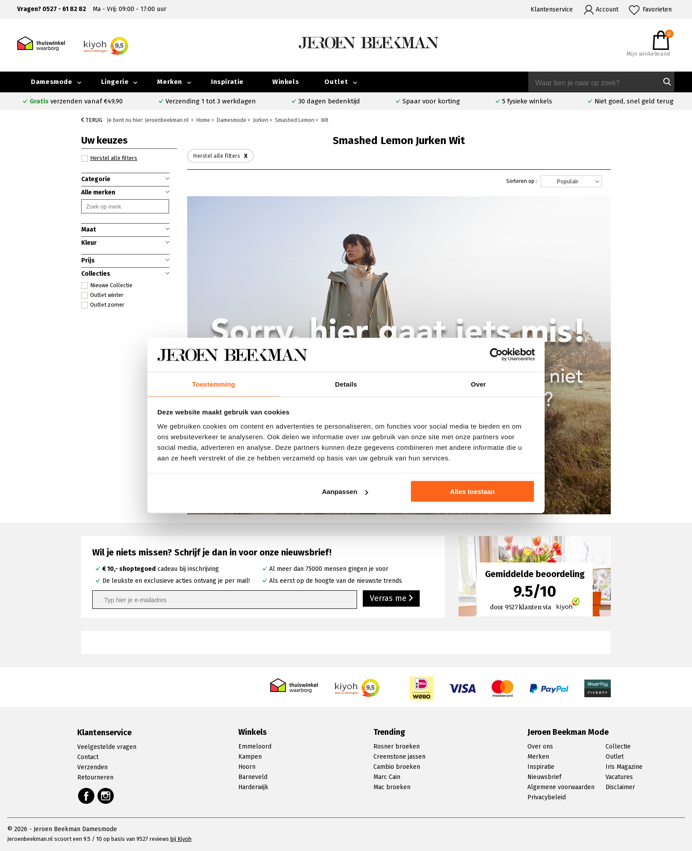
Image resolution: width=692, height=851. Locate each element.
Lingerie (115, 82)
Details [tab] (346, 383)
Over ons (540, 746)
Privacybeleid (546, 797)
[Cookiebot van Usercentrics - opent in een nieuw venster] (496, 354)
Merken (169, 82)
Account (607, 9)
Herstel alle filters (109, 158)
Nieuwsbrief (544, 777)
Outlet (336, 82)
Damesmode (51, 82)
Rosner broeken (396, 746)
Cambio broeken (396, 767)
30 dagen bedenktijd (329, 101)
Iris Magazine (624, 767)
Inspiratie (227, 82)
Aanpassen (345, 492)
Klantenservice (551, 9)
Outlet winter (102, 295)
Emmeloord (254, 746)
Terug (91, 120)
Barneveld (252, 777)
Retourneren (95, 777)
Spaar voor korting (431, 101)
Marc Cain (386, 777)
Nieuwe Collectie (106, 285)
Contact (87, 757)
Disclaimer (620, 787)
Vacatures (619, 777)
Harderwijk (253, 787)
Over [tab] (478, 383)
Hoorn (247, 767)
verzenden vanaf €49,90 (76, 101)
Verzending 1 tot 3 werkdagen (210, 101)
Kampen (250, 756)
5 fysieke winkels (527, 101)
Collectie (618, 746)
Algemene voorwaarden (560, 787)
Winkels (285, 82)
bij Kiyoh (181, 839)
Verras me (391, 599)
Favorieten (657, 9)
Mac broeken (391, 787)
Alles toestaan (472, 492)
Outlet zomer (102, 304)
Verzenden (92, 767)
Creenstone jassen (399, 756)
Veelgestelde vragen (106, 747)
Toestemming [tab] (213, 383)
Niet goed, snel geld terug (633, 101)
